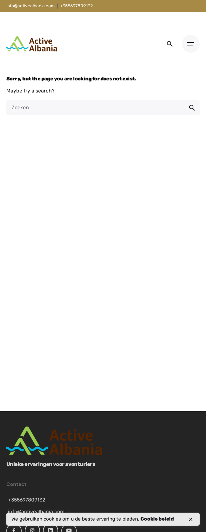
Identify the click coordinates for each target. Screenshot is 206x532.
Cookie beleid (157, 519)
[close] (190, 519)
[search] (192, 107)
